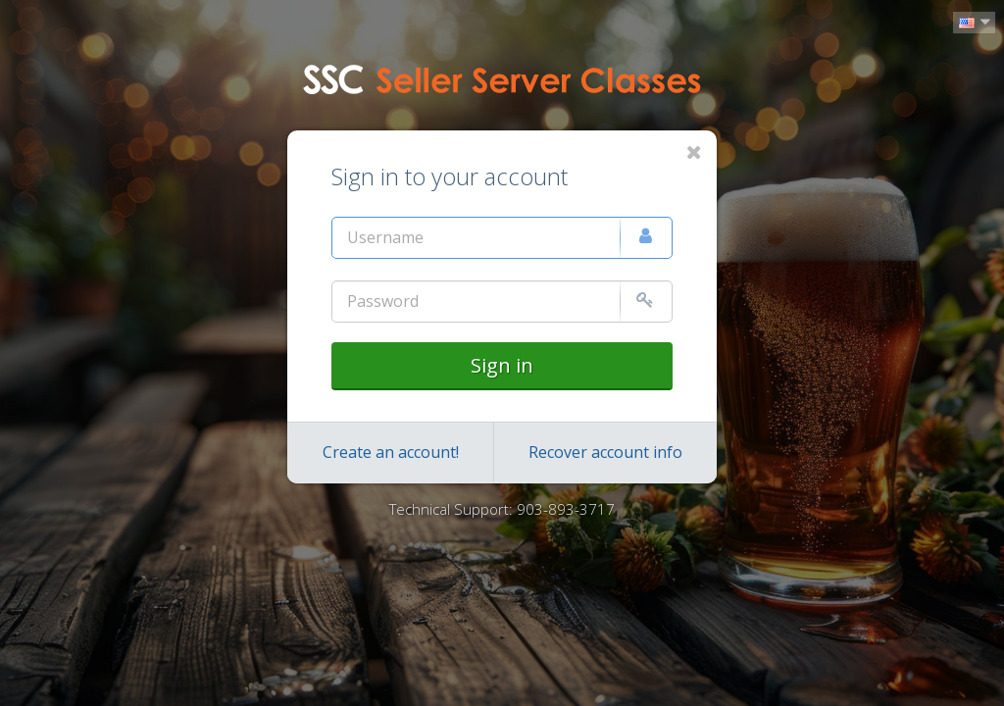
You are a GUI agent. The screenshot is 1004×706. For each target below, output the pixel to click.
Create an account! (391, 452)
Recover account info (605, 452)
